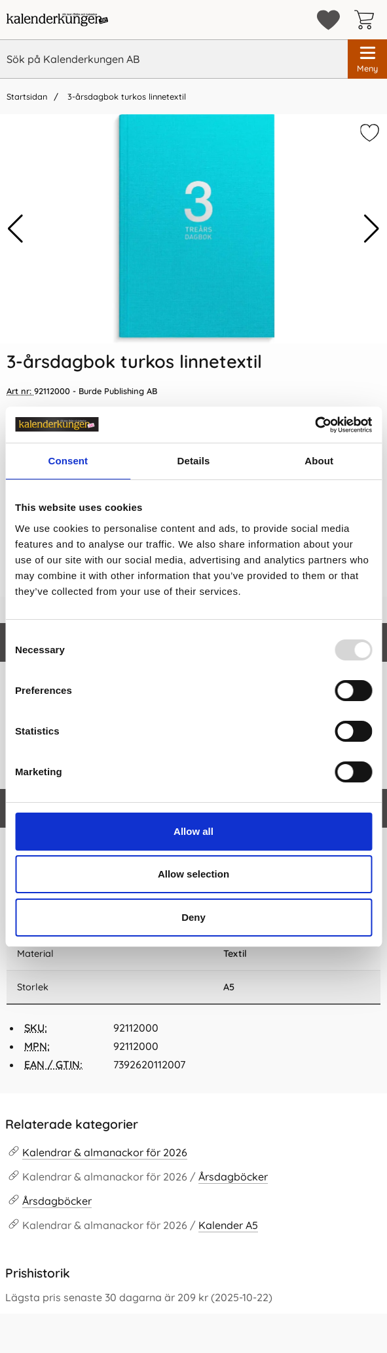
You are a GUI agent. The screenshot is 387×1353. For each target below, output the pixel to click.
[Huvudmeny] (367, 59)
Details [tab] (193, 460)
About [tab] (318, 460)
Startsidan (27, 96)
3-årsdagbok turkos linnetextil (125, 96)
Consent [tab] (68, 460)
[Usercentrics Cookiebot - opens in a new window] (314, 425)
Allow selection (193, 873)
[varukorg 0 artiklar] (367, 19)
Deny (193, 917)
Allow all (193, 831)
